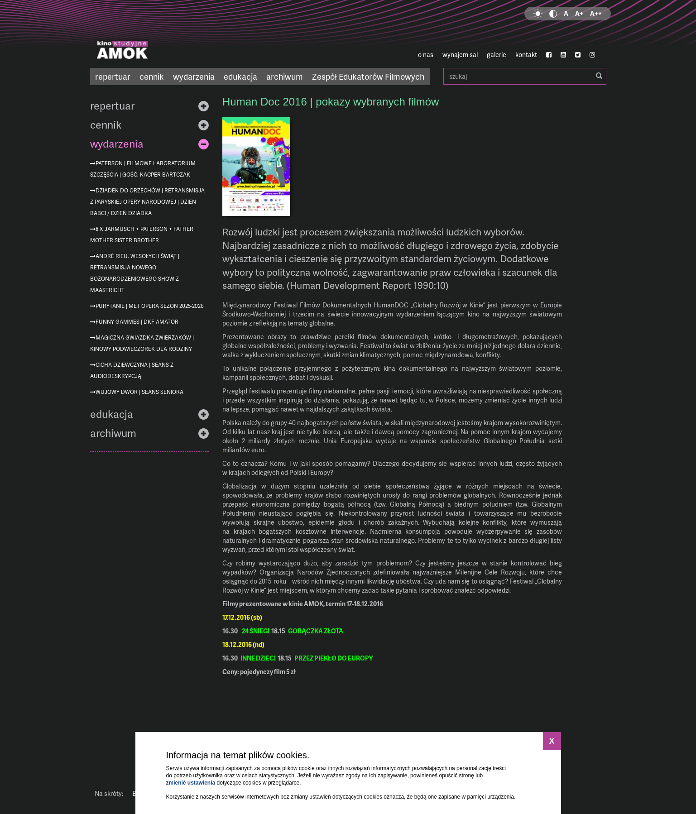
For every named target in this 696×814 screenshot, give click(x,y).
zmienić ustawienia (191, 783)
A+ (579, 13)
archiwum (284, 76)
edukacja (240, 76)
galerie (496, 54)
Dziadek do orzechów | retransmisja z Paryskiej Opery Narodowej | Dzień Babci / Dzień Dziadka (147, 202)
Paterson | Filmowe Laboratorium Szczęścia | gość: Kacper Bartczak (143, 168)
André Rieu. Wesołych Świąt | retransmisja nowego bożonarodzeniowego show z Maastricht (134, 273)
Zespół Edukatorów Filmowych (368, 76)
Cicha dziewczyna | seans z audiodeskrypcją (131, 370)
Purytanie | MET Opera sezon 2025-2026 (150, 306)
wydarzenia (194, 76)
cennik (151, 76)
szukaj (524, 76)
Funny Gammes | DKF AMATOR (137, 322)
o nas (425, 54)
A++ (596, 13)
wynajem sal (460, 54)
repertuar (112, 76)
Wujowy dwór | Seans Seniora (139, 392)
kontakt (526, 54)
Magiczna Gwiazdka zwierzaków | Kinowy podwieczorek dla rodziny (142, 343)
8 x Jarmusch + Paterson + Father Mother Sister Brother (141, 234)
